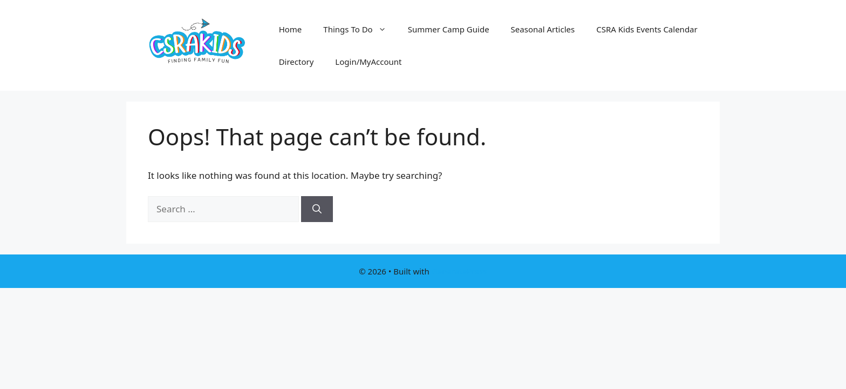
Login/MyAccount (368, 61)
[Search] (317, 209)
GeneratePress (459, 271)
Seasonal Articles (543, 29)
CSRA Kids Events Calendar (647, 29)
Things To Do (360, 29)
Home (290, 29)
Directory (296, 61)
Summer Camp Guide (448, 29)
